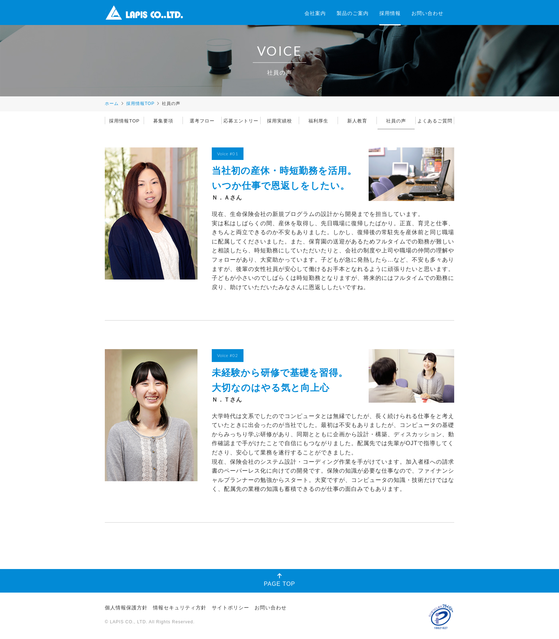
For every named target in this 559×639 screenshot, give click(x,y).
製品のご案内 (353, 13)
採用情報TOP (140, 103)
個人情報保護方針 (126, 607)
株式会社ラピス (144, 12)
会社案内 (315, 13)
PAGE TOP (279, 580)
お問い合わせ (427, 13)
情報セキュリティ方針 (179, 607)
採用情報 (390, 13)
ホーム (112, 103)
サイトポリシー (230, 607)
